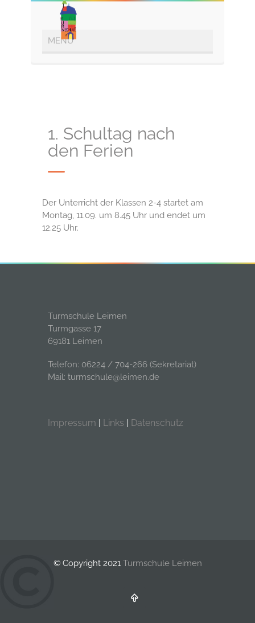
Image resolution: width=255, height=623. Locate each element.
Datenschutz (157, 422)
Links (113, 422)
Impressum (72, 422)
